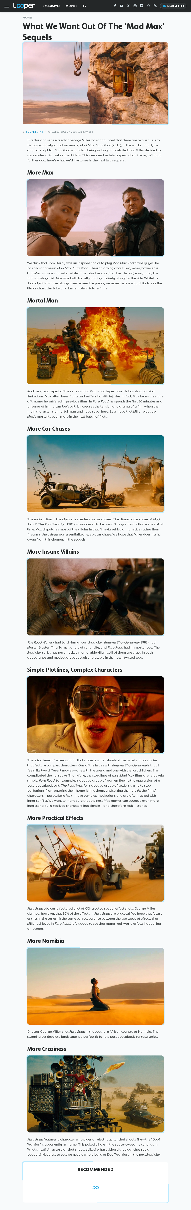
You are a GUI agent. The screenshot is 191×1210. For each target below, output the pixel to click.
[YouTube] (121, 6)
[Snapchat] (148, 6)
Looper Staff (34, 131)
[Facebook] (115, 6)
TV (84, 6)
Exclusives (52, 6)
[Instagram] (135, 6)
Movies (71, 6)
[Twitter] (128, 6)
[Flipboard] (142, 6)
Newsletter (173, 5)
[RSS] (155, 6)
